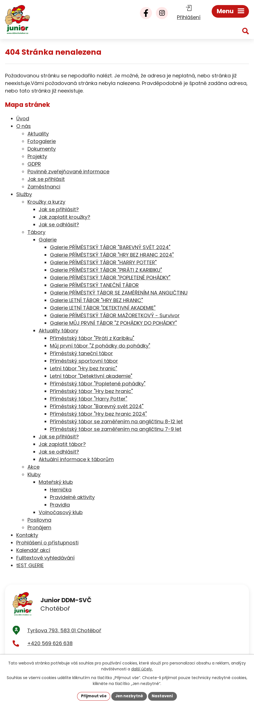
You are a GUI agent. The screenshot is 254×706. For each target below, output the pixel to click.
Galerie (48, 239)
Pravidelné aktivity (72, 497)
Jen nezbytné (129, 696)
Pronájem (39, 527)
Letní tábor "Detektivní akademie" (91, 376)
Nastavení (164, 696)
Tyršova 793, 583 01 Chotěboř (64, 632)
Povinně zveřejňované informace (68, 171)
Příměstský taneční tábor (81, 353)
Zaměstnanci (43, 186)
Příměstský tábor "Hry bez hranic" (91, 391)
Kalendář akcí (33, 550)
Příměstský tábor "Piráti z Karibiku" (92, 338)
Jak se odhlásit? (59, 224)
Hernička (60, 489)
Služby (24, 194)
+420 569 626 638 (50, 645)
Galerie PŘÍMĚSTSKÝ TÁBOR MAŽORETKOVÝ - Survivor (115, 315)
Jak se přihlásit (46, 179)
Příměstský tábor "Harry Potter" (88, 398)
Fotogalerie (41, 141)
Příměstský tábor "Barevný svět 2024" (97, 406)
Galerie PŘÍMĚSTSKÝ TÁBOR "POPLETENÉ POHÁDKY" (110, 277)
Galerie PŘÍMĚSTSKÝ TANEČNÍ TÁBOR (94, 285)
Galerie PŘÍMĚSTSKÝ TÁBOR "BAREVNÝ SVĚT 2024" (110, 247)
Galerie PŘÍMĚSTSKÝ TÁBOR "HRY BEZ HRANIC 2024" (112, 254)
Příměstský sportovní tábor (84, 360)
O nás (23, 126)
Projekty (37, 156)
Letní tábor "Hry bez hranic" (83, 368)
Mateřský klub (56, 482)
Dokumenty (41, 148)
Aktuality (38, 133)
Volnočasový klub (61, 512)
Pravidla (60, 504)
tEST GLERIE (30, 565)
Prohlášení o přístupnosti (47, 542)
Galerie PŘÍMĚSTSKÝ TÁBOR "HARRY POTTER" (103, 262)
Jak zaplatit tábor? (62, 444)
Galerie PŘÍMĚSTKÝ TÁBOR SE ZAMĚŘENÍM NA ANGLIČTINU (119, 292)
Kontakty (27, 535)
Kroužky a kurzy (46, 201)
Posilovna (39, 519)
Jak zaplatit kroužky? (64, 216)
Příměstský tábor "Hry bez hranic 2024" (98, 413)
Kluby (34, 474)
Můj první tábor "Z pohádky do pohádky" (100, 345)
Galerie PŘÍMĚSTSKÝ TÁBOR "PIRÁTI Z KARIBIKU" (106, 269)
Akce (33, 466)
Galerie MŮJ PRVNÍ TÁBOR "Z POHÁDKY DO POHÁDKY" (113, 322)
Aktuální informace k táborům (76, 459)
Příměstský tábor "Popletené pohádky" (98, 383)
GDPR (34, 163)
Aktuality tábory (58, 330)
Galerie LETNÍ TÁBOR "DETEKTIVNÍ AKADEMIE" (103, 307)
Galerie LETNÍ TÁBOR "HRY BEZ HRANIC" (96, 300)
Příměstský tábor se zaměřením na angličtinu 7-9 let (115, 429)
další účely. (142, 668)
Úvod (22, 118)
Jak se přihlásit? (59, 209)
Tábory (36, 232)
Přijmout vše (92, 696)
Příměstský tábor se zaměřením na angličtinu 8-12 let (116, 421)
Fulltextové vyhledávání (45, 557)
